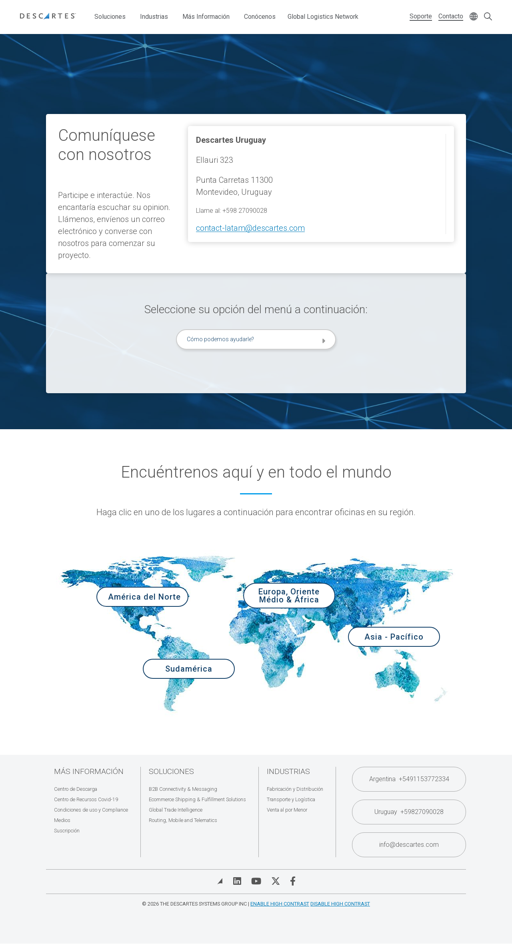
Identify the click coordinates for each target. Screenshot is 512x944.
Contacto (450, 16)
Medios (62, 820)
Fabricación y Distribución (295, 789)
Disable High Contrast (340, 904)
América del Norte (144, 597)
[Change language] (474, 17)
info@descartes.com (409, 844)
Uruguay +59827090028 (409, 812)
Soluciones (110, 16)
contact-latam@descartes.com (250, 228)
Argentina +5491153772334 (409, 779)
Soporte (421, 16)
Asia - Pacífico (394, 637)
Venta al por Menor (287, 810)
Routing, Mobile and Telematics (183, 820)
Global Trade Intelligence (175, 810)
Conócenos (260, 16)
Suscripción (67, 831)
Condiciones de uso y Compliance (91, 810)
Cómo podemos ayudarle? (220, 339)
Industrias (154, 16)
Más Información (206, 16)
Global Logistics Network (323, 16)
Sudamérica (188, 669)
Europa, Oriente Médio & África (289, 595)
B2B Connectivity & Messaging (183, 789)
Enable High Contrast (279, 904)
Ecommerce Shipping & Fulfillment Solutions (197, 799)
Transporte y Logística (291, 799)
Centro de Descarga (75, 789)
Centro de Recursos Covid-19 (86, 799)
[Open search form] (488, 17)
